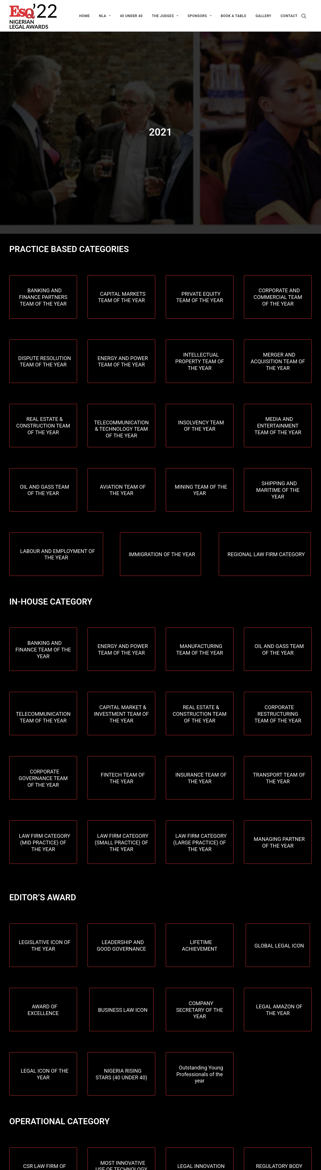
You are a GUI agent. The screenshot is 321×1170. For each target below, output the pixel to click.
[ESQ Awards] (33, 15)
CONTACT (289, 16)
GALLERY (263, 16)
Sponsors (200, 16)
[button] (306, 16)
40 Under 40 (131, 16)
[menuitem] (84, 16)
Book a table (233, 16)
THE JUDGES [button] (165, 16)
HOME (84, 16)
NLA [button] (105, 16)
